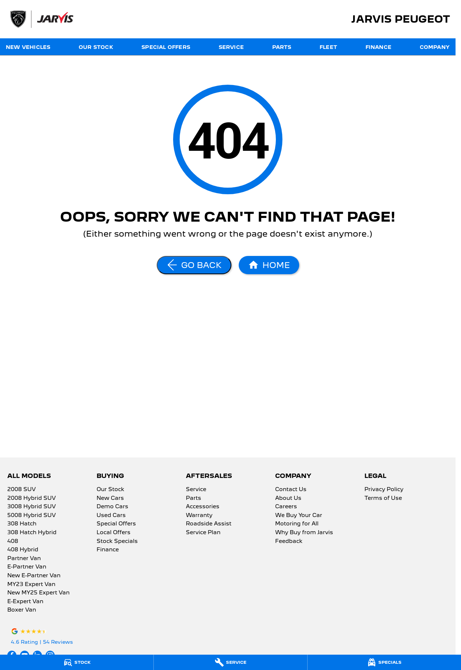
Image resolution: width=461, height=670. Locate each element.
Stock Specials (117, 541)
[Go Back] (194, 265)
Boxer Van (21, 610)
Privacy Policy (383, 490)
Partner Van (24, 559)
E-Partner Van (26, 567)
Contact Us (290, 490)
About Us (288, 498)
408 (12, 541)
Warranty (199, 515)
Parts (282, 47)
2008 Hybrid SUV (31, 498)
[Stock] (76, 662)
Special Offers (165, 47)
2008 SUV (21, 490)
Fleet (328, 47)
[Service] (230, 662)
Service (231, 47)
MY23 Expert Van (31, 584)
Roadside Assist (208, 524)
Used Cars (111, 515)
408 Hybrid (22, 550)
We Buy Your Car (298, 515)
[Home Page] (269, 265)
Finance (378, 47)
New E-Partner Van (33, 576)
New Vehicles (28, 47)
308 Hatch (21, 524)
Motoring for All (297, 524)
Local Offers (113, 533)
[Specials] (384, 662)
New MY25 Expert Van (38, 593)
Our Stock (96, 47)
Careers (286, 507)
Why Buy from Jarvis (304, 533)
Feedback (288, 541)
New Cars (110, 498)
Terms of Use (383, 498)
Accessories (202, 507)
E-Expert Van (25, 602)
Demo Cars (112, 507)
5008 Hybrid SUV (31, 515)
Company (435, 47)
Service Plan (203, 533)
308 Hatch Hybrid (31, 533)
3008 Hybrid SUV (31, 507)
